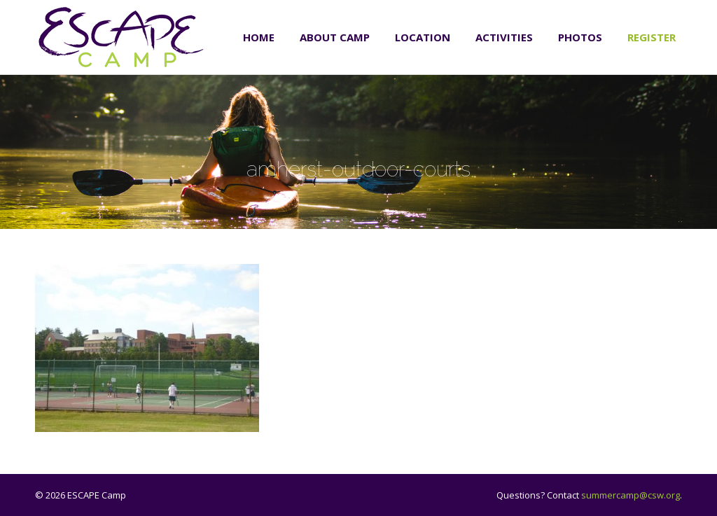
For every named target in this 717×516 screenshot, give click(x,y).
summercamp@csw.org (630, 495)
